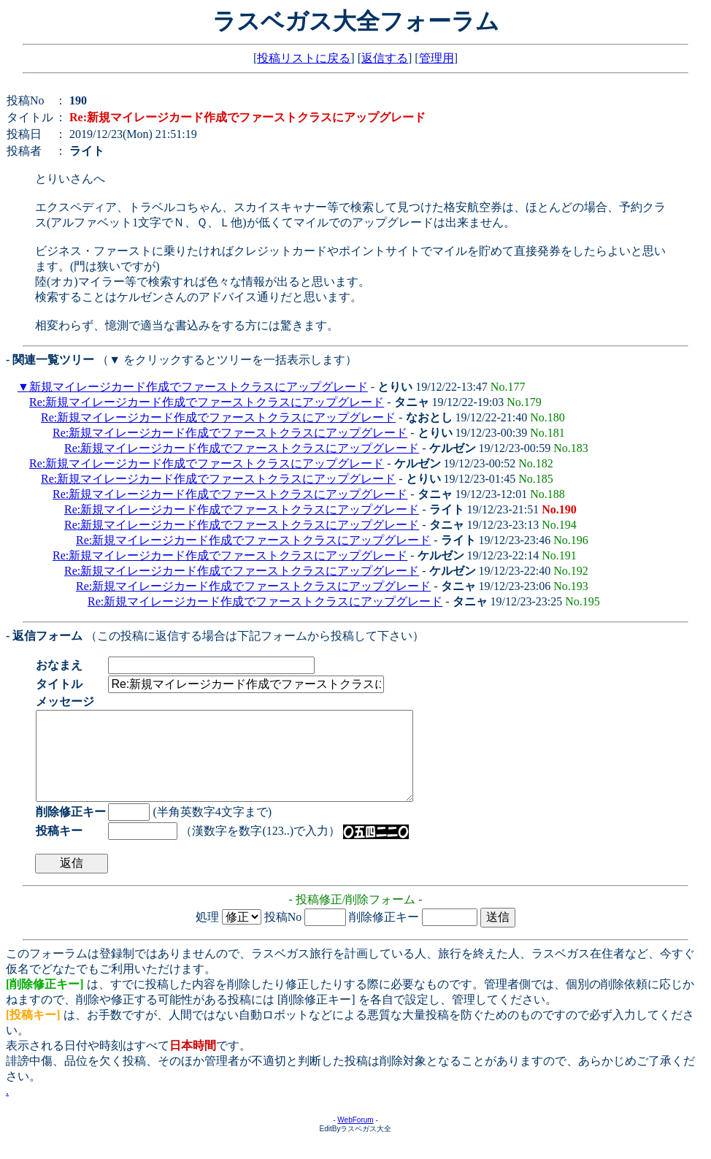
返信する (384, 58)
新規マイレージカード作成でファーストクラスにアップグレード (198, 386)
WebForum (355, 1137)
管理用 (436, 58)
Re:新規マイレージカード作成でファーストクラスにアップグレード (206, 402)
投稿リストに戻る (303, 58)
